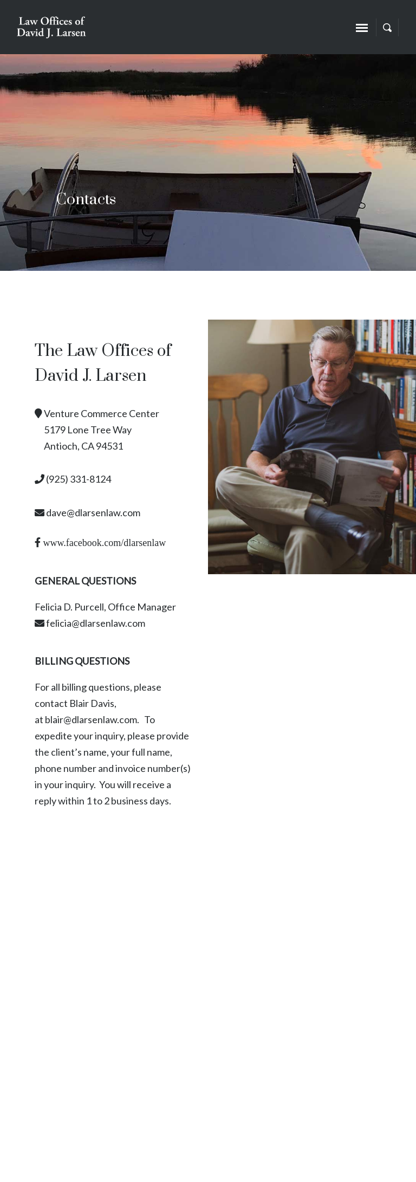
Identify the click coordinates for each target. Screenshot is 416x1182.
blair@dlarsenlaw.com (91, 719)
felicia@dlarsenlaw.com (95, 623)
